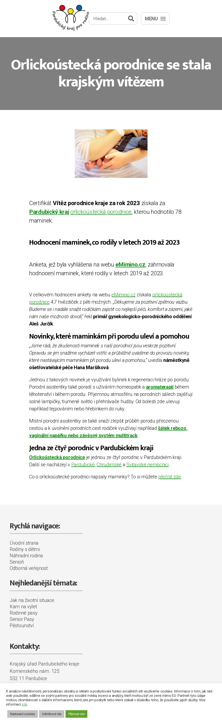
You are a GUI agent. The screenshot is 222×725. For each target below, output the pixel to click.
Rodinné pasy (23, 613)
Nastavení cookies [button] (22, 714)
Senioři (17, 562)
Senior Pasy (22, 619)
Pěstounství (22, 625)
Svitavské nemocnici (147, 464)
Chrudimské (109, 464)
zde (24, 704)
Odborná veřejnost (29, 568)
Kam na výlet (23, 606)
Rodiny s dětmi (25, 549)
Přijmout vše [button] (76, 714)
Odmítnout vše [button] (51, 714)
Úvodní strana (24, 543)
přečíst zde (169, 477)
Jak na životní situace (32, 600)
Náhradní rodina (26, 555)
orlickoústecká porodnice (101, 211)
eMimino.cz (123, 295)
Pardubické (83, 464)
